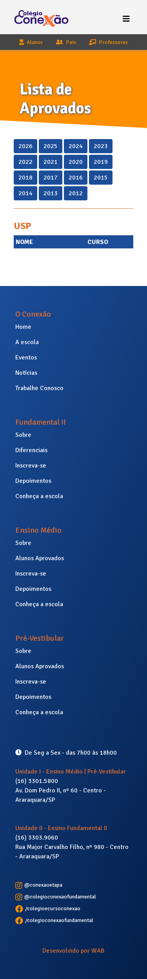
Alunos (31, 42)
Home (23, 327)
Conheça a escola (39, 496)
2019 (101, 161)
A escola (27, 342)
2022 (25, 161)
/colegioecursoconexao (47, 908)
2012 (76, 193)
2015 (101, 177)
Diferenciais (31, 450)
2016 (76, 177)
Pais (66, 42)
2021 (51, 161)
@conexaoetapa (38, 885)
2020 (76, 161)
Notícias (26, 373)
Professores (108, 42)
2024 (76, 146)
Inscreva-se (30, 465)
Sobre (23, 435)
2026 (25, 146)
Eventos (26, 357)
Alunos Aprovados (39, 558)
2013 (51, 193)
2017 (51, 177)
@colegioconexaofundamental (55, 896)
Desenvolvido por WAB (73, 951)
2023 (101, 146)
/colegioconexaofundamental (54, 920)
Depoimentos (33, 481)
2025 (51, 146)
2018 (25, 177)
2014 (25, 193)
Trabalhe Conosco (39, 388)
